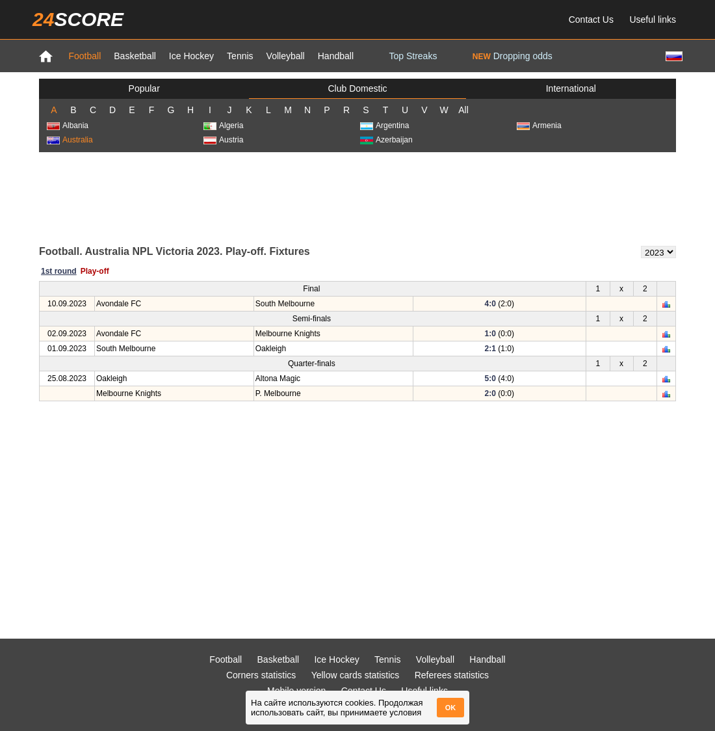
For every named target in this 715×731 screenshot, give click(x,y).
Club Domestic (357, 88)
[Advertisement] (357, 198)
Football (84, 56)
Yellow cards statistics (355, 675)
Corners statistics (261, 675)
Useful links (652, 19)
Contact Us (591, 19)
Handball (336, 56)
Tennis (240, 56)
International (571, 88)
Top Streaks (413, 56)
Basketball (135, 56)
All (463, 110)
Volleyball (285, 56)
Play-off (95, 271)
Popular (144, 88)
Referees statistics (452, 675)
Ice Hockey (191, 56)
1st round (59, 271)
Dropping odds (512, 56)
